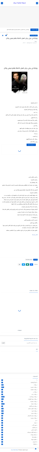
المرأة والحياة (19, 382)
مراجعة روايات (19, 434)
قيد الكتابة (19, 427)
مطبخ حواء (19, 437)
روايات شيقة (19, 403)
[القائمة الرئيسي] (37, 3)
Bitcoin (19, 444)
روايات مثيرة (19, 413)
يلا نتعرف (19, 441)
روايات (19, 384)
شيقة (19, 422)
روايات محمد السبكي (19, 415)
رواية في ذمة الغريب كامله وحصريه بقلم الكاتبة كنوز (18, 29)
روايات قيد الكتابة (19, 406)
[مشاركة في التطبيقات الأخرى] (19, 264)
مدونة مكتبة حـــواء (19, 3)
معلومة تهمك (19, 439)
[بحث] (2, 3)
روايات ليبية (19, 411)
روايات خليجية (19, 389)
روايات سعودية (19, 401)
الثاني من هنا (35, 234)
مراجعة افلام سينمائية (19, 432)
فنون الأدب (19, 425)
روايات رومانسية (34, 35)
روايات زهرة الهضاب (19, 399)
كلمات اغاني (19, 430)
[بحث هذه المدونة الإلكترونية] (21, 343)
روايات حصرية (19, 387)
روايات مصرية (19, 418)
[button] (31, 264)
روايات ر (19, 392)
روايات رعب (19, 394)
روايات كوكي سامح (19, 408)
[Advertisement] (19, 17)
